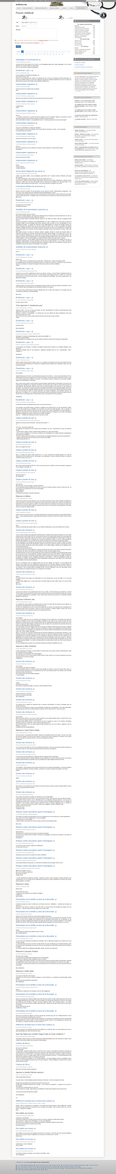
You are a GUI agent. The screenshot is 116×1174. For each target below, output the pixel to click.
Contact (42, 0)
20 (20, 54)
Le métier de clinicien (93, 1165)
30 (50, 54)
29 (47, 54)
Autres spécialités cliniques (23, 1169)
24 (32, 54)
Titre (17, 22)
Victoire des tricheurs (25, 530)
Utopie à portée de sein (26, 418)
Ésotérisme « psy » (24, 70)
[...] (96, 102)
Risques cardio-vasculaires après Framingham (35, 812)
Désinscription (54, 0)
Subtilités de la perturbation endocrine (32, 209)
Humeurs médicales (28, 8)
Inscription (47, 0)
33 (59, 54)
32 (56, 54)
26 (38, 54)
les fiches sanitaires (79, 64)
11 (47, 51)
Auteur (17, 26)
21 (23, 54)
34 (62, 54)
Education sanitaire (55, 8)
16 (62, 51)
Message (18, 29)
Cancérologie (62, 1166)
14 (56, 51)
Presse (31, 0)
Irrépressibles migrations (26, 84)
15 (59, 51)
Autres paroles (81, 8)
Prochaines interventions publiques (71, 1165)
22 (26, 54)
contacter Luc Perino (43, 40)
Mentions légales (24, 0)
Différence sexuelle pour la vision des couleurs (35, 1025)
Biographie (83, 1165)
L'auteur (71, 8)
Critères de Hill (23, 1043)
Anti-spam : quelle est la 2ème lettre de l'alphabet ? (27, 42)
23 (29, 54)
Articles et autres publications (42, 1165)
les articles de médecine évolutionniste (83, 67)
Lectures (64, 8)
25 (35, 54)
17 (65, 51)
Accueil (17, 0)
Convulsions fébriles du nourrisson (30, 186)
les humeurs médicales (80, 62)
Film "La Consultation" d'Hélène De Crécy (27, 1166)
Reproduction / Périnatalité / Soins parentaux (82, 1168)
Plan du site (45, 1169)
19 (17, 54)
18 (68, 51)
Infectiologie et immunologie (74, 1166)
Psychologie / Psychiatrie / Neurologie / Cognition (58, 1168)
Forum (36, 0)
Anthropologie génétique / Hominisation (48, 1166)
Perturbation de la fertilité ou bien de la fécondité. (36, 899)
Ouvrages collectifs (56, 1165)
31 (53, 54)
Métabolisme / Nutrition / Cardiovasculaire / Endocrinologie (30, 1168)
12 (50, 51)
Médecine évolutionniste (41, 8)
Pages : (18, 51)
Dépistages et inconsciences (28, 60)
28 (44, 54)
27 (41, 54)
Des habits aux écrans (26, 1128)
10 (44, 51)
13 (53, 51)
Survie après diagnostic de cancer (30, 171)
